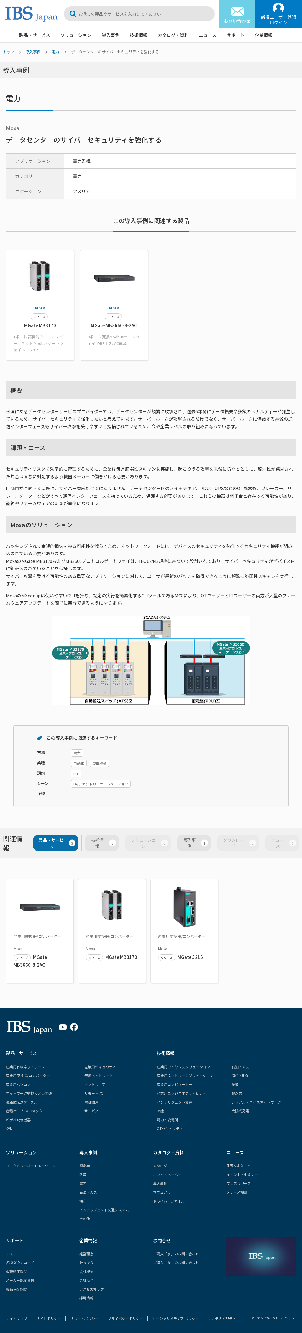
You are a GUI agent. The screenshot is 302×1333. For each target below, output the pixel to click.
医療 (160, 1110)
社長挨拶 (86, 1262)
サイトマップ (16, 1318)
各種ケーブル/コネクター (26, 1110)
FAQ (9, 1253)
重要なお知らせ (238, 1165)
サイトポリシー (48, 1318)
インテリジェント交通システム (104, 1209)
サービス (91, 1110)
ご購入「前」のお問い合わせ (176, 1253)
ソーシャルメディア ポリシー (175, 1318)
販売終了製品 (16, 1271)
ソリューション (75, 35)
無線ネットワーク (98, 1075)
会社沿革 (86, 1280)
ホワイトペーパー (167, 1174)
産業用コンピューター (174, 1084)
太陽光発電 (240, 1110)
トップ (8, 51)
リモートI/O (94, 1093)
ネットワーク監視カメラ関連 (29, 1093)
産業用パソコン (18, 1084)
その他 (84, 1218)
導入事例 (110, 35)
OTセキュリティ (170, 1128)
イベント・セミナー (242, 1174)
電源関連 (91, 1101)
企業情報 (264, 35)
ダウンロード (239, 843)
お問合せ (162, 1240)
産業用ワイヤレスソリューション (183, 1066)
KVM (9, 1128)
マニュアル (162, 1192)
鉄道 (235, 1084)
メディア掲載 (236, 1192)
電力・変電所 (167, 1119)
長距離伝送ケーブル (21, 1101)
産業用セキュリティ (100, 1066)
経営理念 (86, 1253)
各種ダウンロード (20, 1262)
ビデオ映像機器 (18, 1119)
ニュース (207, 35)
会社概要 (86, 1271)
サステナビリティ (222, 1318)
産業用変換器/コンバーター (28, 1075)
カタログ (160, 1165)
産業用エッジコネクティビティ (181, 1093)
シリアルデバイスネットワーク (256, 1101)
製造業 (237, 1093)
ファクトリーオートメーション (30, 1165)
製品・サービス (34, 35)
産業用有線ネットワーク (25, 1066)
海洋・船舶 (240, 1075)
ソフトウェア (95, 1084)
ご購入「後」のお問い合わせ (176, 1262)
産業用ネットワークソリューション (185, 1075)
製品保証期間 (16, 1288)
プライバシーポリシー (125, 1318)
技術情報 (138, 35)
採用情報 (86, 1297)
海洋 (82, 1200)
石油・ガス (240, 1066)
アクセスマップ (91, 1288)
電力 (55, 51)
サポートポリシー (84, 1318)
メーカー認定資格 (20, 1280)
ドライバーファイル (169, 1200)
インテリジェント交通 (174, 1101)
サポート (235, 35)
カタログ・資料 (173, 35)
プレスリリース (238, 1183)
